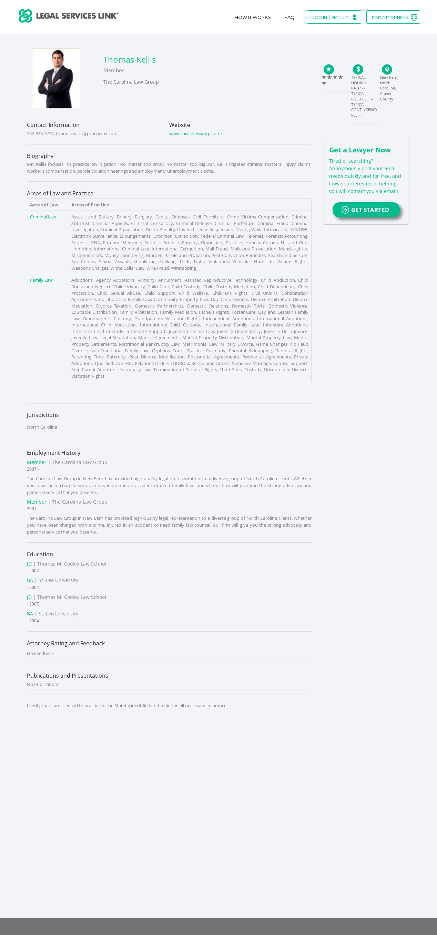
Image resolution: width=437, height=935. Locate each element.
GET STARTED (366, 210)
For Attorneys (390, 17)
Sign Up (340, 17)
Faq (290, 17)
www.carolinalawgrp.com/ (195, 133)
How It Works (253, 17)
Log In (319, 17)
